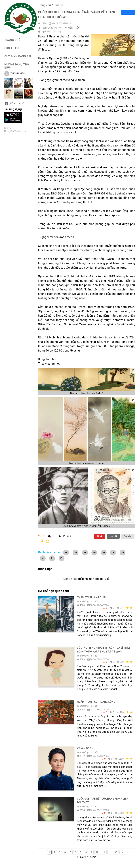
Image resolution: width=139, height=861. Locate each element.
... (110, 852)
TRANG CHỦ (12, 40)
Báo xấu (127, 536)
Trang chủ (44, 5)
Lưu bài (113, 536)
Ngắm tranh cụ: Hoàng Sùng (96, 701)
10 (97, 852)
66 (116, 852)
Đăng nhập (70, 579)
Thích (99, 536)
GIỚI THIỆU (11, 48)
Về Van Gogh (85, 748)
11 (103, 852)
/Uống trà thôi (14, 103)
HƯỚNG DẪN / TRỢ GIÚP (16, 66)
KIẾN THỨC (74, 27)
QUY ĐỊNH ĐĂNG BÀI (17, 56)
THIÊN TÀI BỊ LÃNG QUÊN (92, 597)
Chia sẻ (58, 5)
